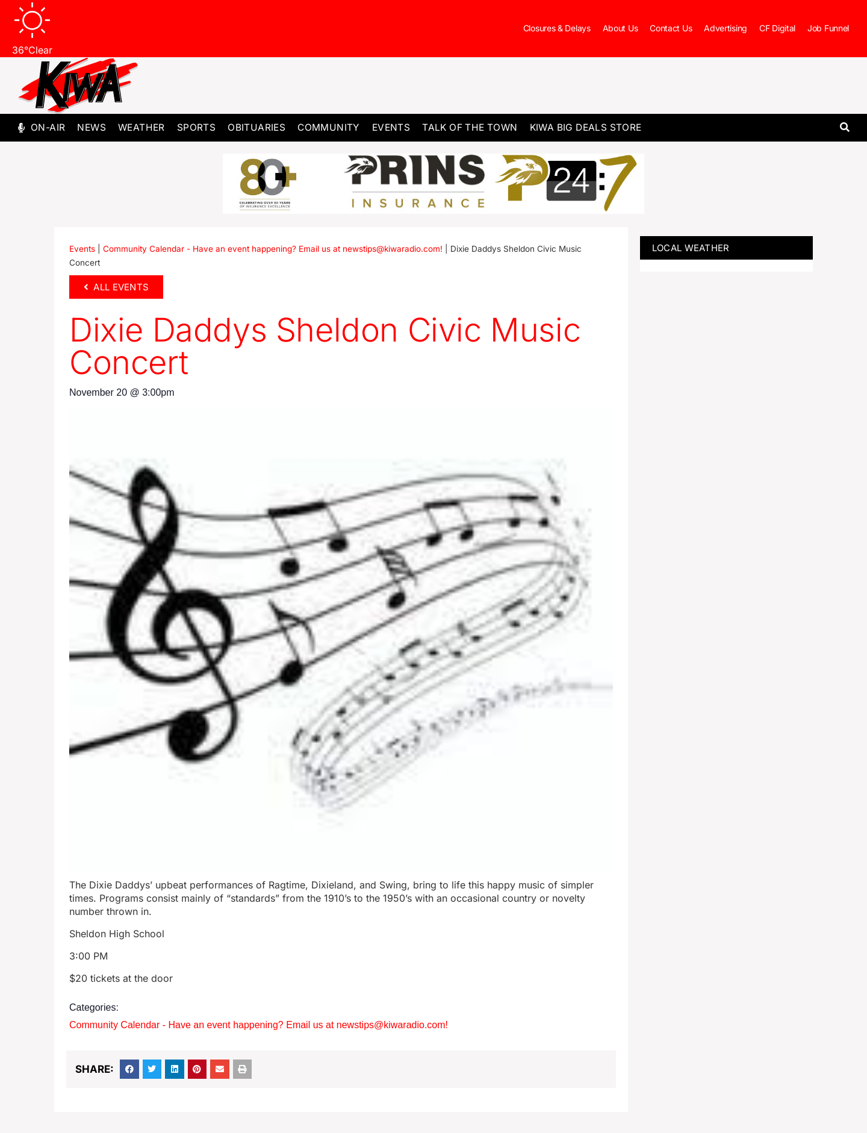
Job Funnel (828, 28)
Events (391, 127)
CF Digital (777, 28)
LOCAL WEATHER (691, 248)
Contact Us (671, 28)
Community (328, 127)
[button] (844, 128)
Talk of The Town (469, 127)
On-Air (48, 127)
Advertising (725, 28)
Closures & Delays (557, 28)
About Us (620, 28)
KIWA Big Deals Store (586, 127)
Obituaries (256, 127)
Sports (196, 127)
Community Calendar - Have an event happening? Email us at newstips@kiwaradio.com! (273, 249)
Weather (141, 127)
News (91, 127)
